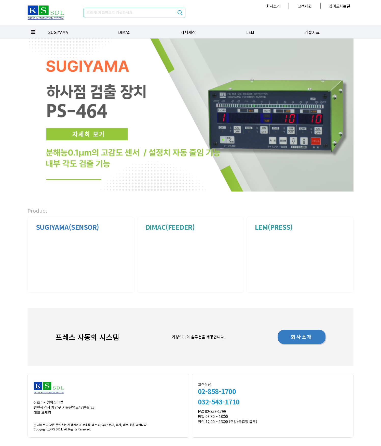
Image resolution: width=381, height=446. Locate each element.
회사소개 (273, 6)
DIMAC (124, 32)
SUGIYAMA (58, 32)
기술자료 (312, 32)
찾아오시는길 (339, 6)
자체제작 (188, 32)
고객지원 (304, 6)
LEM (250, 32)
